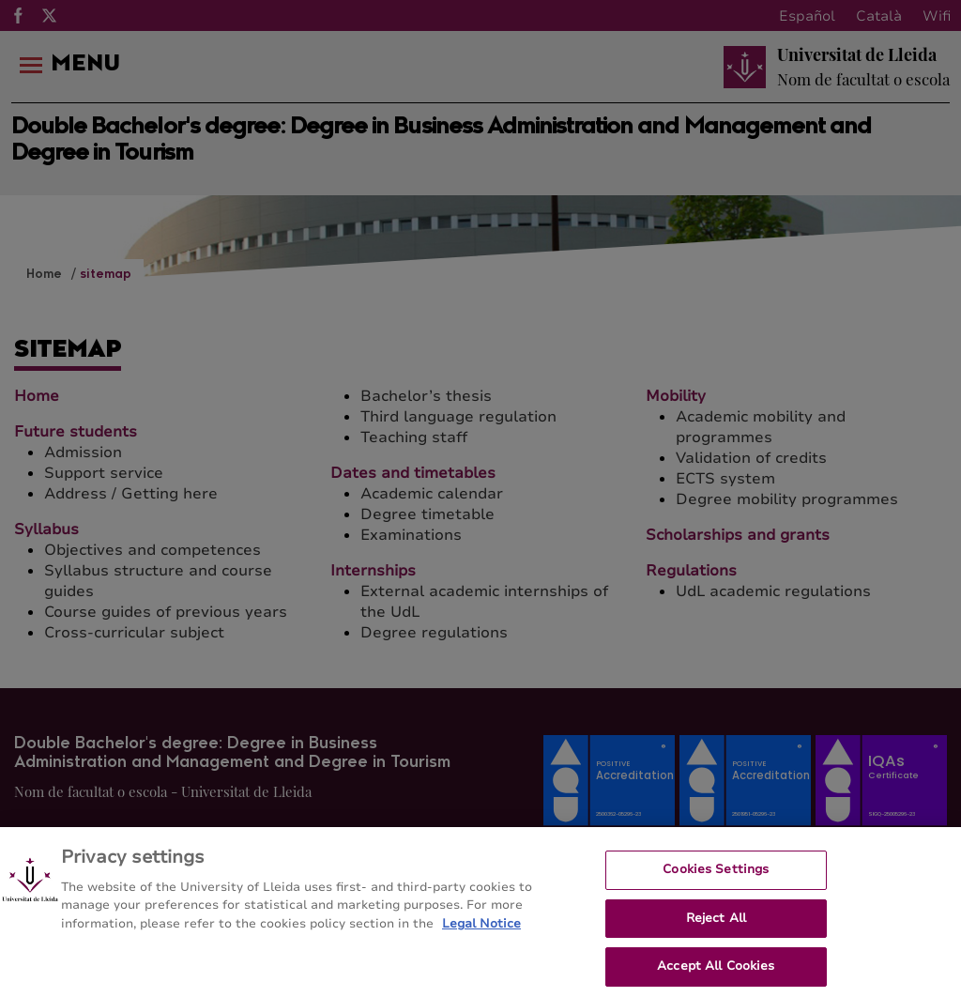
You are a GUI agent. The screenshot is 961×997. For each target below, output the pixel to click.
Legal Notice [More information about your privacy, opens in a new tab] (481, 936)
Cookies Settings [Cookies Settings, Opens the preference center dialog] (716, 882)
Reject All (716, 931)
